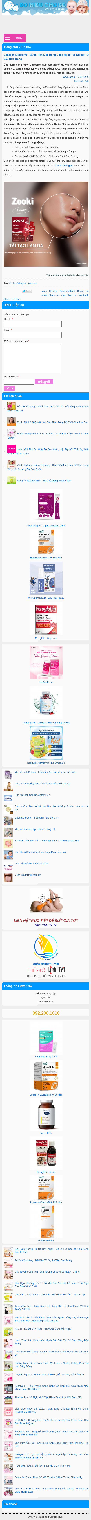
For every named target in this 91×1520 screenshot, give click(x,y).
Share (58, 291)
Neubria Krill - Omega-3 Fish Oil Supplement (46, 722)
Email (8, 330)
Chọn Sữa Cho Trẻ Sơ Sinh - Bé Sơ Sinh (36, 817)
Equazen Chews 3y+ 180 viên (46, 557)
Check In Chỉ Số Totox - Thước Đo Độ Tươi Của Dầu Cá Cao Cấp (50, 1294)
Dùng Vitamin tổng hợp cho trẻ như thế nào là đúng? (42, 783)
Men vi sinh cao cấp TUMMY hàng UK (35, 829)
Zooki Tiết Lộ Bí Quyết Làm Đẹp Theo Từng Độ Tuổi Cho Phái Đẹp (52, 422)
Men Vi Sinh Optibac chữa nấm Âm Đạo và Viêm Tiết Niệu (45, 772)
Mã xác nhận (11, 376)
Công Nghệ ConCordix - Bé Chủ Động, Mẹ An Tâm (44, 480)
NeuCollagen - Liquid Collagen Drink (46, 525)
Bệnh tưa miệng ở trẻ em (28, 874)
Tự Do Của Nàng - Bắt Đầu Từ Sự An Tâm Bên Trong (43, 1260)
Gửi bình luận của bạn (16, 341)
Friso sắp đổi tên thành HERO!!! (32, 863)
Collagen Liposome (26, 283)
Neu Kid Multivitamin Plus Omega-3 (46, 762)
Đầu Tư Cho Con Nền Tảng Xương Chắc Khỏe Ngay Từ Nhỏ (47, 1271)
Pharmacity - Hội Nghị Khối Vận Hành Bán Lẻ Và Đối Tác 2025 (48, 1397)
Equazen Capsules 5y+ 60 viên (46, 1094)
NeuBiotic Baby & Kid (46, 1056)
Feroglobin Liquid (46, 1172)
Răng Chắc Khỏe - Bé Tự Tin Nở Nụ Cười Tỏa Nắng (42, 1465)
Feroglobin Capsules (46, 638)
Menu (19, 37)
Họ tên (8, 319)
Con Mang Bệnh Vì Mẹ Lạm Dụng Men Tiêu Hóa (40, 852)
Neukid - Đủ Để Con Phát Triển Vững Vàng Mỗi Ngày (43, 1328)
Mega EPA (46, 1133)
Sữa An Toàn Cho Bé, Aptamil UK (32, 795)
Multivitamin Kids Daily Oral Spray (46, 598)
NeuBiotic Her (46, 682)
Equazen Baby (46, 1240)
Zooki (12, 283)
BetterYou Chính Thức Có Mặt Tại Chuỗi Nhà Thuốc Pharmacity (49, 1477)
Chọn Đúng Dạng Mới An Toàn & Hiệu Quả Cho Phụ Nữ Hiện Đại (49, 1374)
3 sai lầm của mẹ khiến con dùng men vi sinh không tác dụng (47, 840)
